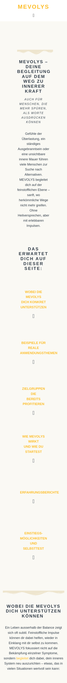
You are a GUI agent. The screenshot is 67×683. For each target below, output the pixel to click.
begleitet (22, 658)
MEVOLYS (33, 7)
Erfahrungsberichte (39, 492)
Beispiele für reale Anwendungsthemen (38, 348)
